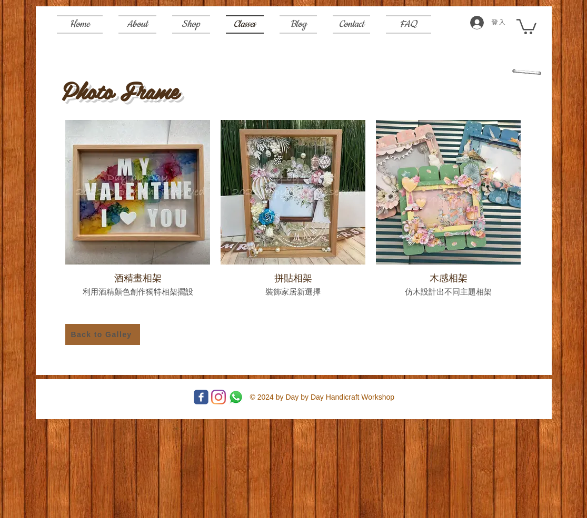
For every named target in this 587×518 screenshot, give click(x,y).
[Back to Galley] (102, 334)
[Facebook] (201, 397)
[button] (526, 25)
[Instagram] (218, 397)
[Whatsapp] (235, 397)
